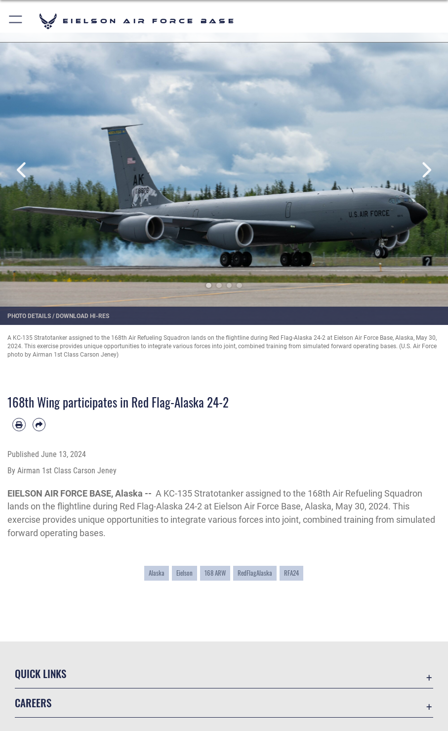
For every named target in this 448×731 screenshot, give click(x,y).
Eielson (184, 573)
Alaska (156, 573)
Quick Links (40, 673)
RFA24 (291, 573)
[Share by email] (39, 424)
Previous (22, 170)
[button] (16, 21)
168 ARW (215, 573)
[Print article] (19, 424)
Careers (33, 702)
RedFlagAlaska (255, 573)
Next (425, 170)
